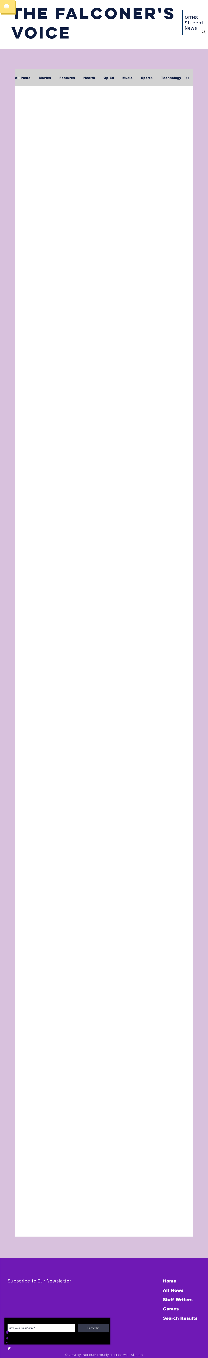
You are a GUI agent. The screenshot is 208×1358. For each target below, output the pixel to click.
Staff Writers (178, 1299)
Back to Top (6, 1340)
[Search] (203, 31)
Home (169, 1281)
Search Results (180, 1318)
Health (89, 78)
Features (67, 78)
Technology (171, 78)
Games (171, 1309)
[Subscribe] (93, 1328)
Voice (41, 32)
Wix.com (136, 1355)
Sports (146, 78)
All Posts (22, 78)
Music (127, 78)
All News (173, 1290)
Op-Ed (108, 78)
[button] (188, 78)
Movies (45, 78)
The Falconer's (93, 13)
